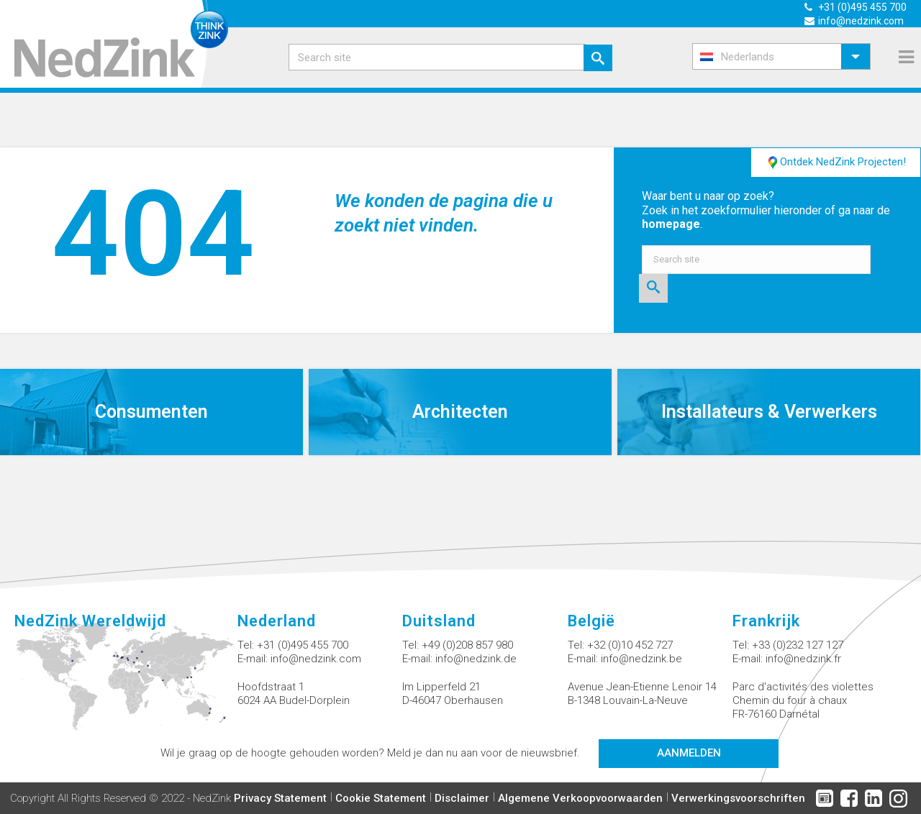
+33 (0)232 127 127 (797, 645)
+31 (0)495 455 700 (302, 645)
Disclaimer (462, 798)
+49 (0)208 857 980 (467, 645)
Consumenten (151, 411)
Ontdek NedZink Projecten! (836, 162)
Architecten (460, 411)
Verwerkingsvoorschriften (738, 798)
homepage (671, 224)
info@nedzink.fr (803, 658)
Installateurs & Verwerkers (769, 411)
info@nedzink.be (641, 658)
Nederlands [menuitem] (747, 56)
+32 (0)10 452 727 (630, 645)
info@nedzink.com (316, 658)
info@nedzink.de (476, 658)
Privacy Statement (280, 798)
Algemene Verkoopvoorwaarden (580, 798)
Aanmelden (689, 752)
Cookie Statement (380, 798)
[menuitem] (781, 56)
